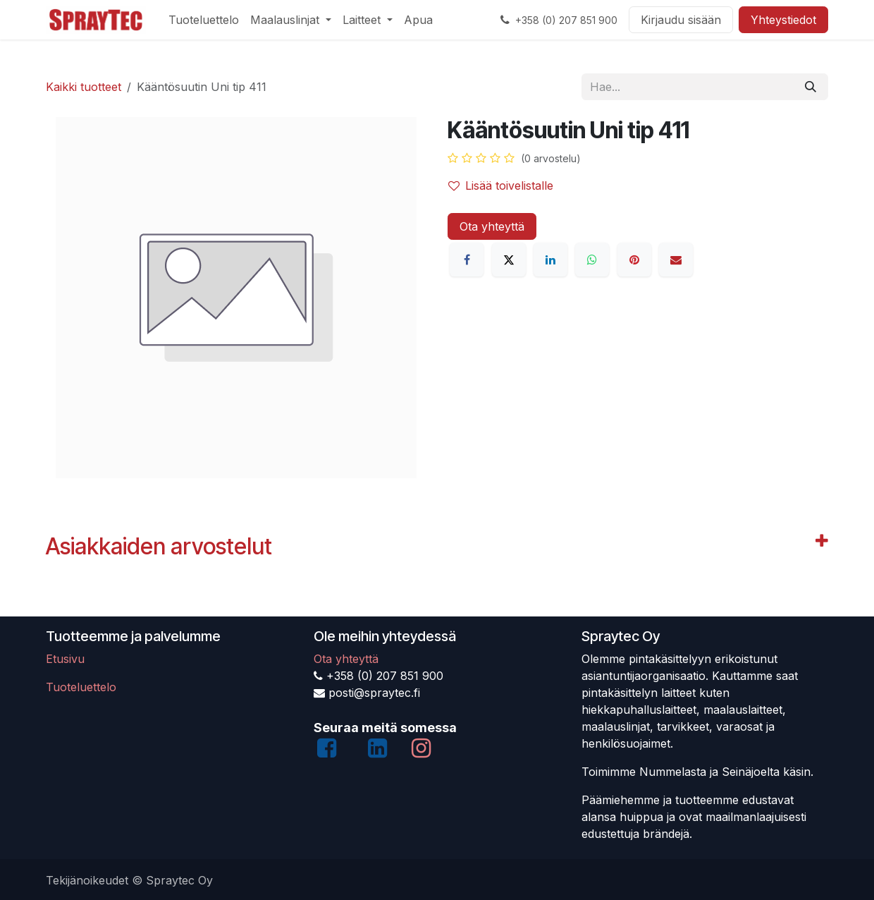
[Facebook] (467, 259)
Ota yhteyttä (492, 226)
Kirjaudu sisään (681, 20)
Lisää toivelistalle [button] (500, 185)
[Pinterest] (634, 259)
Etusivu (65, 659)
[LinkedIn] (550, 259)
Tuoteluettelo (81, 687)
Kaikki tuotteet (83, 87)
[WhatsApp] (592, 259)
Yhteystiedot (783, 20)
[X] (509, 259)
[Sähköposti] (676, 259)
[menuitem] (204, 20)
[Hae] (810, 86)
